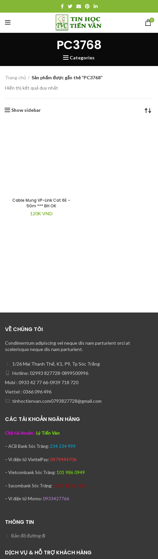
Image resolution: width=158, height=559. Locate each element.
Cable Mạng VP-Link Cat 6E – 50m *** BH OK (41, 203)
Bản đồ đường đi (28, 535)
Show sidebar (26, 110)
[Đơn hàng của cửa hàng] (148, 110)
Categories (82, 57)
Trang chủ (15, 77)
